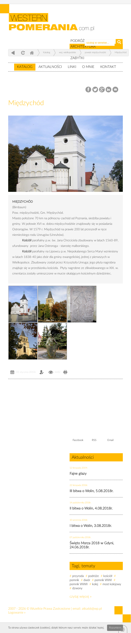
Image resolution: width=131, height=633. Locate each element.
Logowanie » (16, 612)
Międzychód (120, 52)
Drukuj (65, 373)
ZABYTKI (77, 58)
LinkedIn (109, 90)
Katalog (25, 67)
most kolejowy (112, 584)
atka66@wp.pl (92, 608)
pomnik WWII (79, 584)
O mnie (88, 67)
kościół (107, 576)
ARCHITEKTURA (83, 46)
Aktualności (50, 67)
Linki (72, 67)
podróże (93, 576)
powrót (13, 52)
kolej (95, 584)
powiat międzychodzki (95, 52)
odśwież (22, 52)
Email (115, 90)
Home (31, 52)
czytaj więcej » (80, 596)
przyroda (78, 576)
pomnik (74, 580)
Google (102, 90)
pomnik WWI (103, 580)
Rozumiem (115, 627)
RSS (94, 440)
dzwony (77, 588)
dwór (87, 580)
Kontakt (108, 67)
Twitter (95, 90)
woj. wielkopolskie (67, 52)
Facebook (89, 90)
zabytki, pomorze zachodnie (54, 25)
